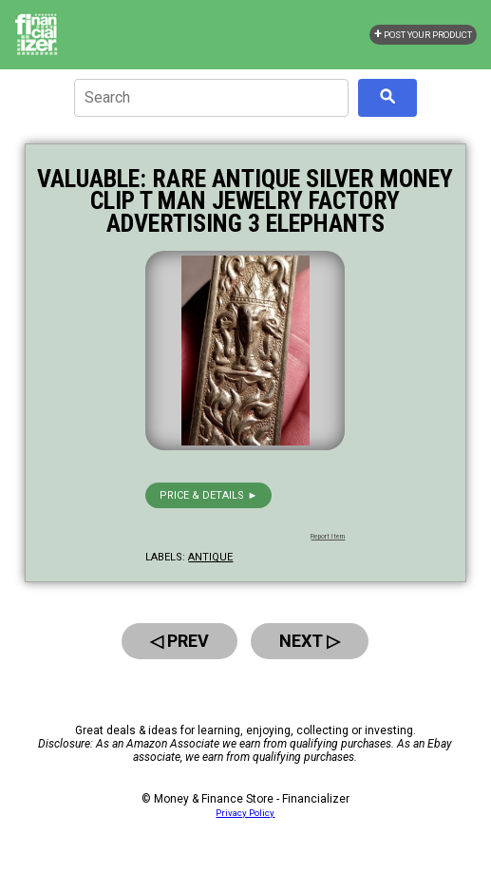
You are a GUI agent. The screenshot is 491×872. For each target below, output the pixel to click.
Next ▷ (309, 641)
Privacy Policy (245, 812)
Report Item (328, 536)
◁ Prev (179, 641)
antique (210, 557)
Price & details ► (208, 495)
